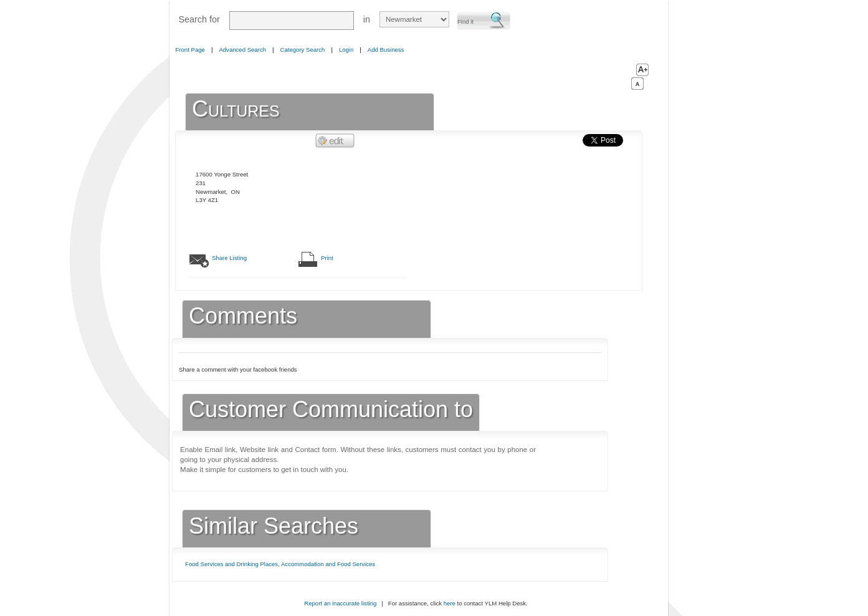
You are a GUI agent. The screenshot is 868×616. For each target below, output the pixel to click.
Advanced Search (242, 49)
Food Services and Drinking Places (231, 564)
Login (346, 49)
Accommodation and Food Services (328, 564)
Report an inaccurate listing (340, 603)
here (449, 603)
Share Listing (229, 257)
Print (327, 257)
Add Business (386, 49)
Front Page (190, 49)
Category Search (302, 49)
